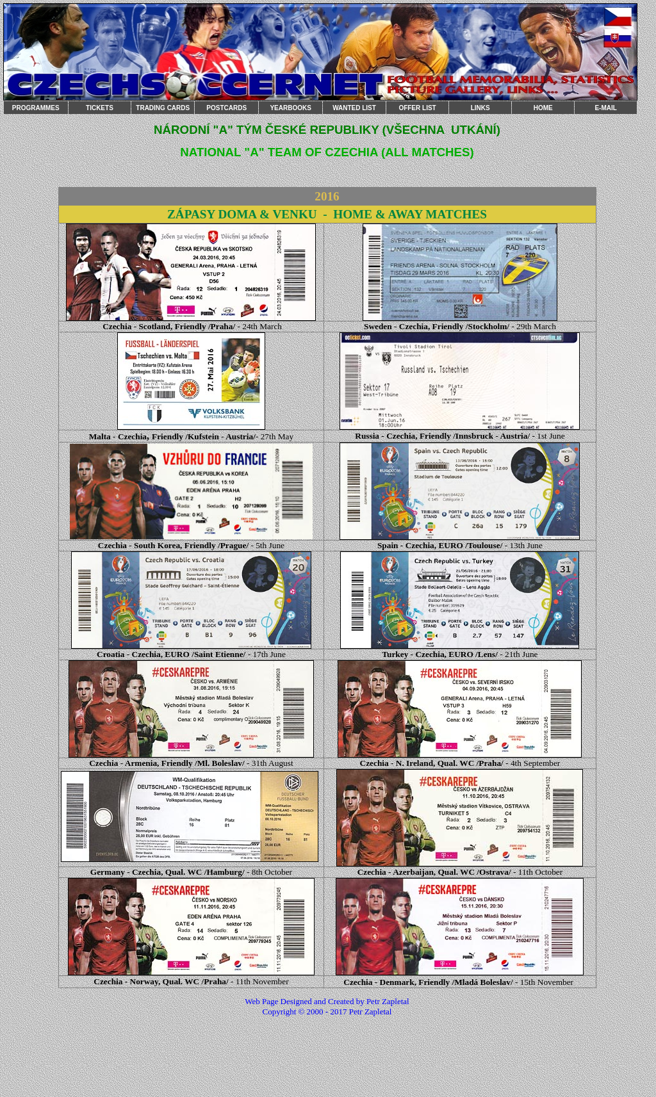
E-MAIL (605, 107)
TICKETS (99, 107)
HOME (543, 107)
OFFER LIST (417, 107)
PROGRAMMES (36, 107)
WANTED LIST (354, 107)
